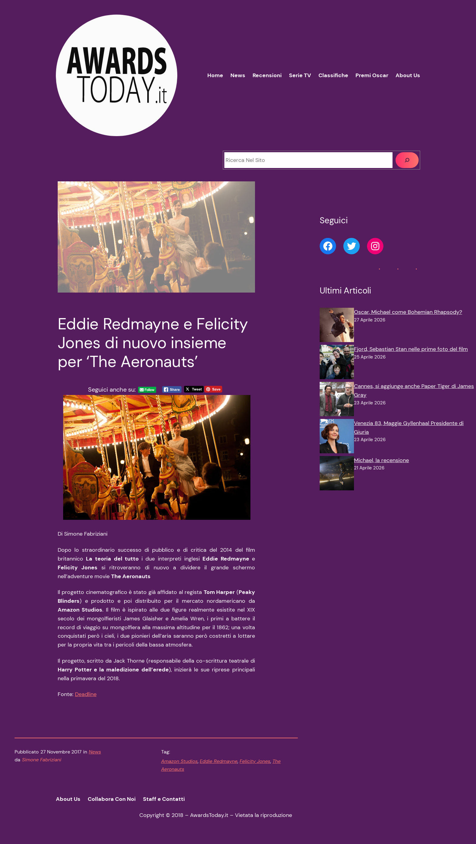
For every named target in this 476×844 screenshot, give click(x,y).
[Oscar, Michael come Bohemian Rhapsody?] (337, 326)
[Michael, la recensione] (337, 474)
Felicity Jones (255, 761)
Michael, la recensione (381, 460)
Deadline (86, 694)
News (95, 752)
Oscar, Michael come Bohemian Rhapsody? (408, 312)
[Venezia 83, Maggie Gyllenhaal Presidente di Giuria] (337, 437)
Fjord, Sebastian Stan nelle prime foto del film (411, 349)
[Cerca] (407, 160)
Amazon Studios (179, 761)
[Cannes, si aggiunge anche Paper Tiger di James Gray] (337, 400)
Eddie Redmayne (218, 761)
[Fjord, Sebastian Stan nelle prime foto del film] (337, 363)
